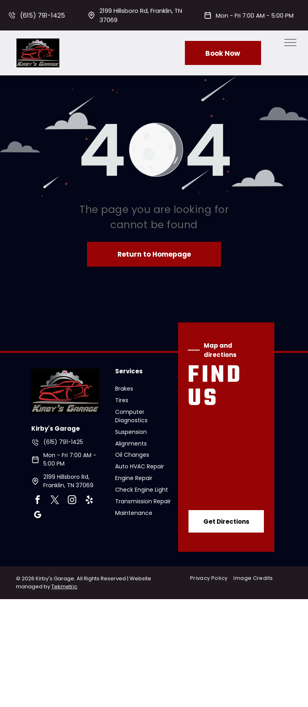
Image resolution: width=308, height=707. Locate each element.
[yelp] (89, 501)
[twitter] (55, 501)
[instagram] (72, 501)
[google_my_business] (37, 515)
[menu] (290, 42)
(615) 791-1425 (42, 15)
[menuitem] (211, 578)
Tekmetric (64, 586)
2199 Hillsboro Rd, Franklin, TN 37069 (68, 481)
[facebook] (37, 501)
